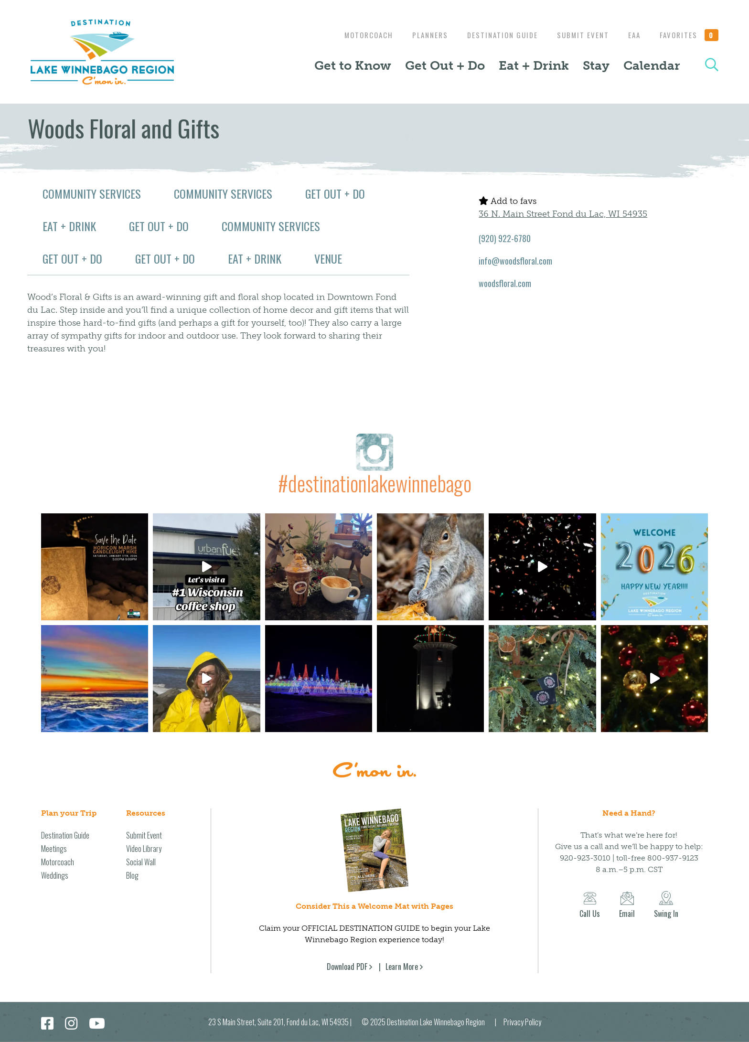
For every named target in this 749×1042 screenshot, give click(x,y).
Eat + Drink (534, 65)
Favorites (689, 35)
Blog (132, 875)
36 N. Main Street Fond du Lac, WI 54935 (563, 214)
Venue (328, 258)
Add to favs (507, 201)
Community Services (92, 193)
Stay (596, 65)
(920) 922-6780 (505, 238)
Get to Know (352, 65)
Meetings (54, 848)
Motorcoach (356, 35)
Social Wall (141, 862)
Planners (421, 35)
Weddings (54, 875)
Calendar (651, 65)
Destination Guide (495, 35)
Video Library (143, 848)
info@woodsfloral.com (515, 261)
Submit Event (578, 35)
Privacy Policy (522, 1022)
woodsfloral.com (505, 283)
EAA (632, 35)
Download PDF (347, 966)
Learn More (401, 966)
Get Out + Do (445, 65)
